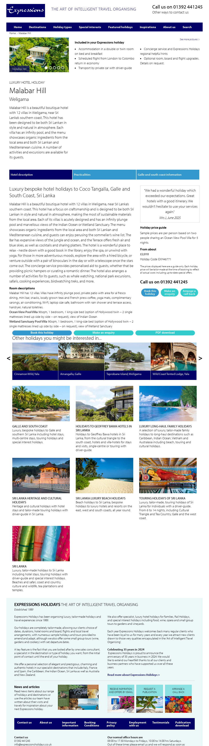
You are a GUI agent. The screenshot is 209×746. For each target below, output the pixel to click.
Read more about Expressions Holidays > (133, 647)
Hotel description (22, 152)
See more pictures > (190, 112)
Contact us (24, 695)
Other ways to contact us (170, 12)
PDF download (59, 134)
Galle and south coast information (160, 152)
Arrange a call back (189, 269)
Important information (70, 696)
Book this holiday (18, 134)
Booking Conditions (91, 696)
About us (46, 695)
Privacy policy (112, 696)
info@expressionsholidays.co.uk (33, 717)
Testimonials (160, 695)
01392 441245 (188, 7)
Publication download (183, 696)
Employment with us (137, 696)
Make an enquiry (38, 134)
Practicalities (82, 152)
